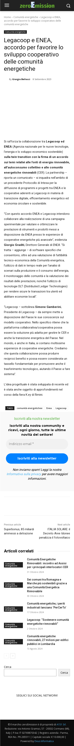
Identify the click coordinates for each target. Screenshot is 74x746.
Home (7, 17)
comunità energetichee (29, 408)
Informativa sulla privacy (24, 474)
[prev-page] (6, 655)
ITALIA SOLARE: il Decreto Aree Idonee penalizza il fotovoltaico (54, 533)
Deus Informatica (44, 741)
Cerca (7, 667)
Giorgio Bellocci (21, 79)
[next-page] (12, 655)
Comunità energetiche (25, 17)
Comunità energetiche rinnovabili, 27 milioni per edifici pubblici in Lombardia (47, 640)
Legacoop (61, 408)
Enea (49, 408)
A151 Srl (61, 724)
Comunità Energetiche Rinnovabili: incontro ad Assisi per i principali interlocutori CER (47, 563)
